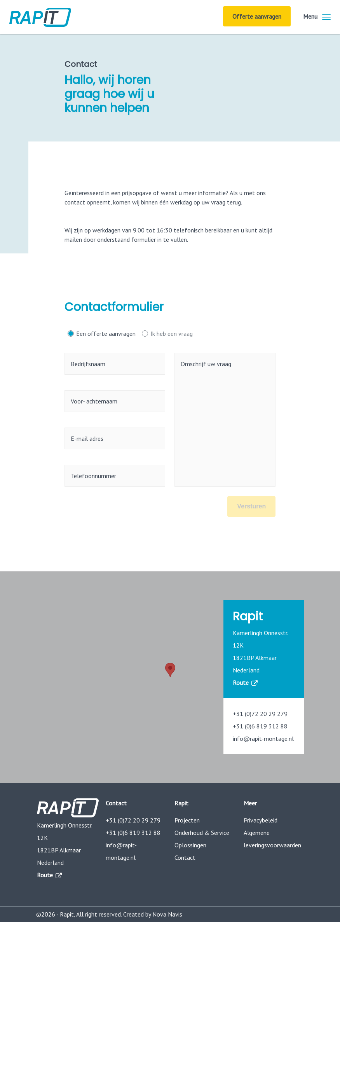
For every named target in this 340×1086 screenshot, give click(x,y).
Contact (184, 857)
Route (244, 682)
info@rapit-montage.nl (263, 738)
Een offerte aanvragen (106, 333)
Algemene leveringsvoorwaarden (272, 839)
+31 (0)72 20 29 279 (260, 714)
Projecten (187, 820)
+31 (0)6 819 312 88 (260, 726)
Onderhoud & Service (201, 832)
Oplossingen (190, 845)
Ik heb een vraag (171, 333)
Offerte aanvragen (256, 16)
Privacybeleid (260, 820)
